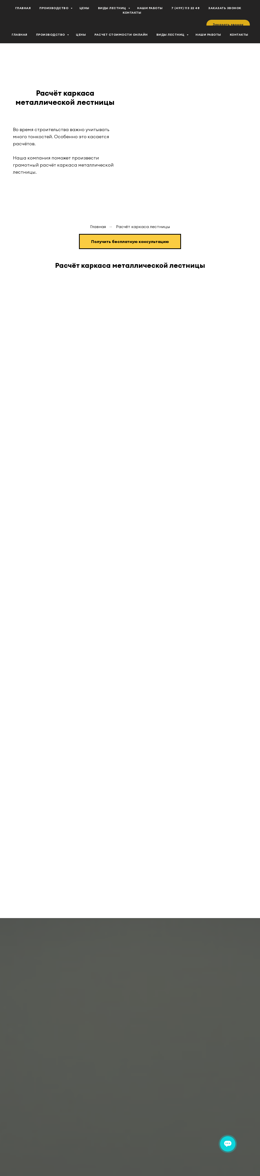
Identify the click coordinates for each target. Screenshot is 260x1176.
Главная (19, 34)
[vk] (15, 13)
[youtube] (26, 13)
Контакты (239, 34)
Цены (81, 34)
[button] (228, 25)
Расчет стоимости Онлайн (121, 34)
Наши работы (208, 34)
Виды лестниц (171, 34)
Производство (51, 34)
